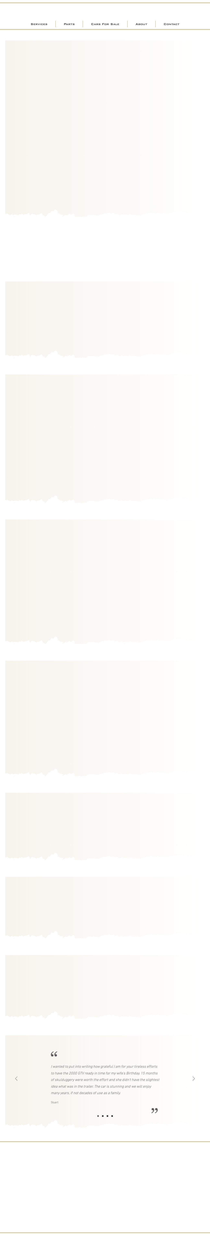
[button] (39, 24)
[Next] (194, 1079)
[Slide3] (107, 1116)
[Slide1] (98, 1116)
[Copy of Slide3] (112, 1116)
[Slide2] (103, 1116)
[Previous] (16, 1079)
